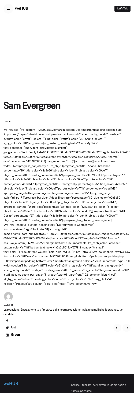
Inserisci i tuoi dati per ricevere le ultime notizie (98, 385)
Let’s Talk (122, 8)
